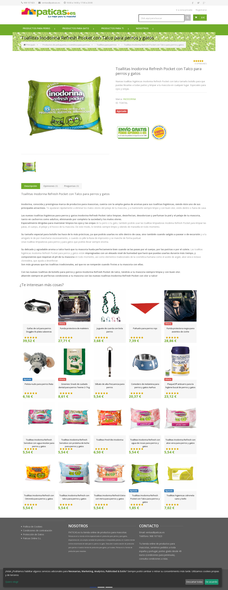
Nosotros (142, 28)
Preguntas (71, 185)
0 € (203, 17)
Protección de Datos (33, 534)
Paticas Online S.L (32, 538)
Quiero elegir (11, 581)
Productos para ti (112, 28)
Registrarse (201, 9)
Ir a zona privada (184, 9)
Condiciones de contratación (37, 530)
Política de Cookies (32, 526)
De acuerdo (211, 581)
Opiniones (50, 185)
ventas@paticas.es (51, 2)
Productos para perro (36, 28)
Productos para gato (75, 28)
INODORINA (129, 99)
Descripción (30, 185)
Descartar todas (194, 581)
